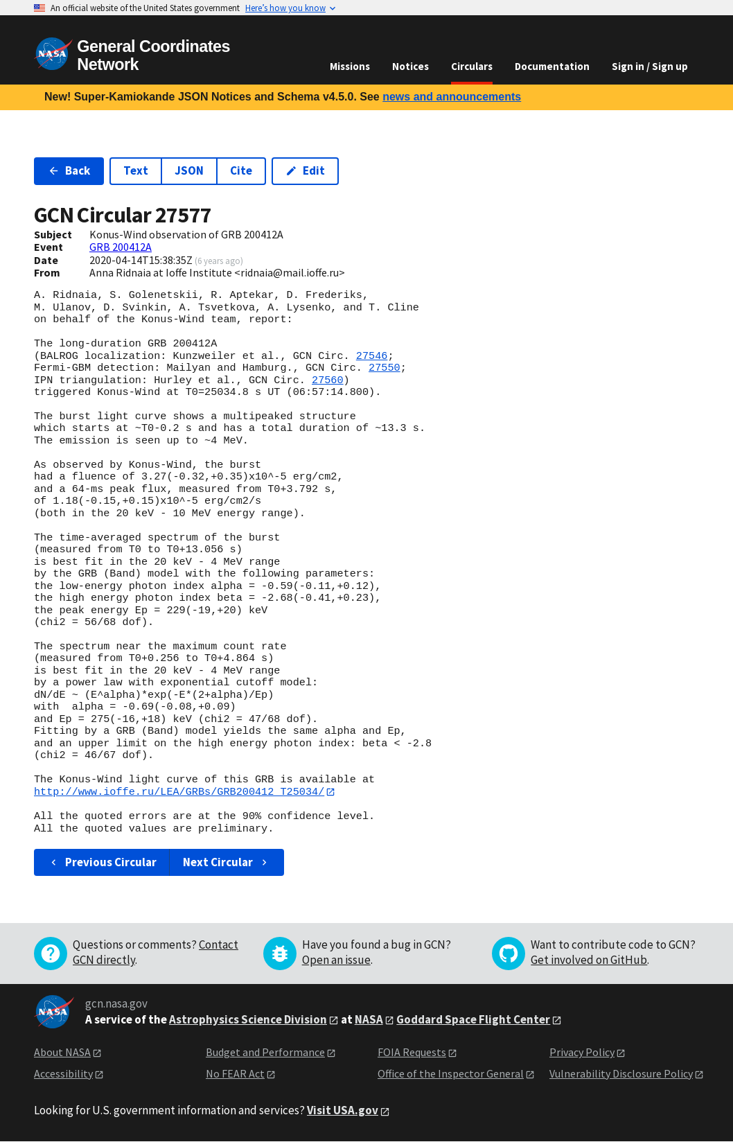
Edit (305, 170)
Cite (241, 170)
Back (69, 170)
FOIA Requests (412, 1053)
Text (135, 170)
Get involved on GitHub (589, 960)
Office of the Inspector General (451, 1073)
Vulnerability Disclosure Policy (621, 1073)
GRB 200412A (120, 247)
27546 (372, 356)
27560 (328, 380)
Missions (350, 66)
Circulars (472, 66)
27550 (384, 368)
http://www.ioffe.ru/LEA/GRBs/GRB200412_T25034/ (179, 792)
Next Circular (226, 862)
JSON (189, 170)
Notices (410, 66)
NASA (369, 1019)
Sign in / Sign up (650, 66)
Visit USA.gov (342, 1110)
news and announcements (451, 97)
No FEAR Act (235, 1073)
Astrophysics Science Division (248, 1019)
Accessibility (63, 1073)
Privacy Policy (582, 1053)
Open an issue (336, 960)
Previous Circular (102, 862)
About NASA (62, 1053)
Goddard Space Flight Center (473, 1019)
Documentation (552, 66)
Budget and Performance (265, 1053)
